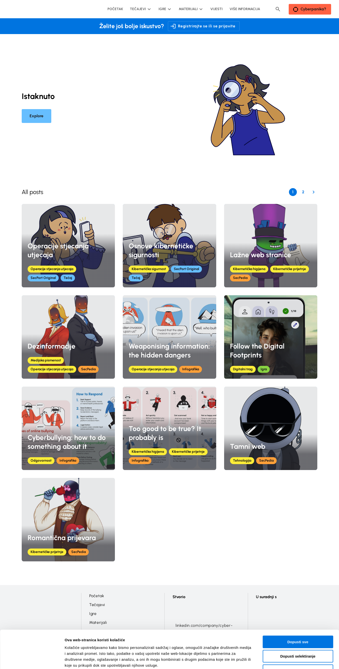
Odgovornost (41, 460)
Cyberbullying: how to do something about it (67, 442)
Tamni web (247, 446)
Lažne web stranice (260, 255)
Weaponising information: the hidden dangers (169, 350)
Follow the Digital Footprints (257, 350)
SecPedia (240, 278)
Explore (36, 116)
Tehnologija (242, 460)
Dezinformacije (51, 346)
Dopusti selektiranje (298, 623)
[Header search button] (278, 9)
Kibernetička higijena (249, 269)
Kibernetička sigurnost (149, 269)
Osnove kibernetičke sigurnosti (161, 250)
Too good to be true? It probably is (165, 433)
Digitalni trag (243, 369)
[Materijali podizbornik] (190, 9)
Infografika (190, 369)
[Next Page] (314, 192)
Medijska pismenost (46, 360)
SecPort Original (43, 278)
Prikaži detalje (255, 659)
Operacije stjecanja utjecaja (58, 250)
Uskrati (298, 637)
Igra (264, 369)
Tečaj (68, 278)
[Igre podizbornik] (164, 9)
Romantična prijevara (62, 537)
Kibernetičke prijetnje (289, 269)
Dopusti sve (297, 609)
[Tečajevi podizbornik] (140, 9)
